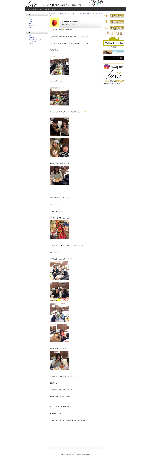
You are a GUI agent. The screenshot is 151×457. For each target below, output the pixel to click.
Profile (34, 9)
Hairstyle (31, 37)
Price (40, 9)
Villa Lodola (32, 41)
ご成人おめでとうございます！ (90, 13)
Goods (47, 9)
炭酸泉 (31, 43)
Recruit (62, 9)
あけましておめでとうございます (61, 14)
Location (54, 9)
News (30, 35)
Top (28, 9)
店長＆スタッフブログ (35, 39)
